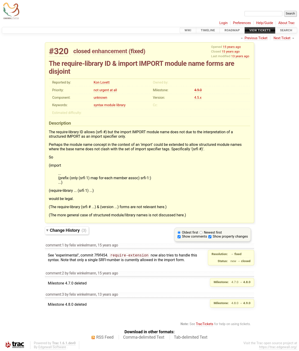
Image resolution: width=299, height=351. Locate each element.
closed (81, 51)
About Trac (286, 23)
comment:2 (55, 273)
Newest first (213, 233)
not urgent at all (105, 90)
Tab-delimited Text (190, 337)
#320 (58, 51)
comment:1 (55, 245)
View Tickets (260, 30)
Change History (68, 230)
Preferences (242, 23)
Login (223, 23)
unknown (100, 98)
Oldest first (190, 233)
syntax (98, 105)
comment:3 (55, 294)
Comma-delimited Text (143, 337)
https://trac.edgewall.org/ (278, 347)
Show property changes (230, 237)
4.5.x (198, 98)
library (120, 105)
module (109, 105)
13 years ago (240, 56)
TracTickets (204, 324)
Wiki (188, 30)
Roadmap (232, 30)
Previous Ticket (256, 38)
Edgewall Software (52, 347)
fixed (137, 51)
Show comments (194, 237)
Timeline (208, 30)
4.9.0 (198, 90)
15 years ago (232, 47)
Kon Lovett (102, 82)
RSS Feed (105, 337)
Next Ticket (282, 38)
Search (286, 30)
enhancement (109, 51)
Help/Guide (264, 23)
